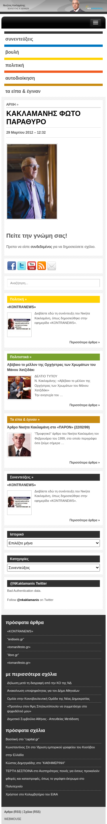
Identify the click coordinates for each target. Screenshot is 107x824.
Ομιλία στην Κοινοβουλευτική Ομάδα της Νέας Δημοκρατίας (48, 698)
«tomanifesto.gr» (19, 647)
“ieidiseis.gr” (15, 639)
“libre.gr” (13, 655)
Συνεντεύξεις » (21, 477)
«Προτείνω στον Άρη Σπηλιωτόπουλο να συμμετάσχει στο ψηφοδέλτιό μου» (47, 709)
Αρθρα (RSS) (12, 811)
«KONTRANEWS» (21, 307)
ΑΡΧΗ (11, 105)
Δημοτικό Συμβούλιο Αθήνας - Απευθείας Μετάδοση (43, 719)
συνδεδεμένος (41, 247)
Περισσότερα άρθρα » (84, 342)
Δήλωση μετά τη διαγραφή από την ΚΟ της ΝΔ (39, 683)
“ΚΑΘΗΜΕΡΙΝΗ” (53, 763)
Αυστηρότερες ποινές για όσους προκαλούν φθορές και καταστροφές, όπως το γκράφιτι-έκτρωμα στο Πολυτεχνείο (53, 778)
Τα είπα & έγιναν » (25, 420)
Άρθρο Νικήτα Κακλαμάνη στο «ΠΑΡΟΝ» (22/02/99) (48, 427)
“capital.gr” (32, 739)
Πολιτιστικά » (20, 357)
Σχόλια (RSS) (32, 811)
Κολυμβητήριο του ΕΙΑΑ (41, 794)
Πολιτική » (18, 299)
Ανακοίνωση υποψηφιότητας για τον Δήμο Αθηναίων (43, 690)
